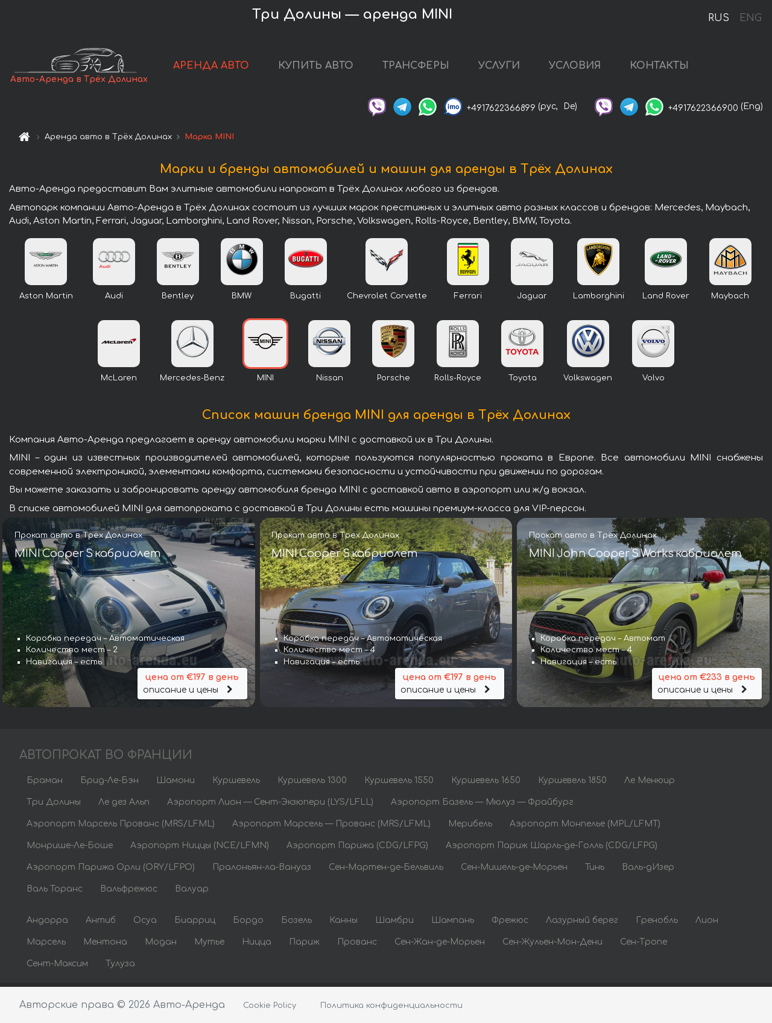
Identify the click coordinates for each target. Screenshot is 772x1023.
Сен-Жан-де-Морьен (439, 945)
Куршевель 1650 (485, 783)
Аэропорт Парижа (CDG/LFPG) (357, 849)
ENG (750, 18)
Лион (706, 923)
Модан (161, 945)
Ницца (256, 945)
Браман (45, 783)
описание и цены (192, 686)
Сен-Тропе (643, 945)
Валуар (192, 892)
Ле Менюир (649, 783)
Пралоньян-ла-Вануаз (261, 870)
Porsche (393, 381)
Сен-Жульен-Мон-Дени (552, 945)
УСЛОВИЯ (586, 67)
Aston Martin (46, 299)
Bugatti (305, 299)
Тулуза (120, 967)
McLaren (119, 381)
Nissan (329, 381)
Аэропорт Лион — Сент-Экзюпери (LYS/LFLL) (270, 805)
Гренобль (657, 923)
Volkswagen (587, 381)
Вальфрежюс (128, 892)
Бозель (296, 923)
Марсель (46, 945)
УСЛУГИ (510, 67)
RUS (718, 18)
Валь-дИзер (648, 870)
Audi (114, 299)
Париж (304, 945)
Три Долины (54, 805)
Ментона (105, 945)
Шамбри (394, 923)
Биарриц (194, 923)
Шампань (452, 923)
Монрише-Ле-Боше (70, 849)
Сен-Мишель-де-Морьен (514, 870)
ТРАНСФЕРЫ (427, 67)
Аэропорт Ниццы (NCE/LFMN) (199, 849)
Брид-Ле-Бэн (109, 783)
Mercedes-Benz (192, 381)
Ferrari (468, 299)
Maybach (730, 299)
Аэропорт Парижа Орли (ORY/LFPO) (111, 870)
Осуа (145, 923)
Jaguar (532, 299)
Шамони (175, 783)
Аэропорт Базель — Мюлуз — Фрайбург (482, 805)
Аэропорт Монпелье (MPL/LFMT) (585, 827)
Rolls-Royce (457, 381)
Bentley (178, 299)
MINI (265, 381)
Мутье (209, 945)
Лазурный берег (582, 923)
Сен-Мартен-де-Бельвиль (386, 870)
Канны (343, 923)
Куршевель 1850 (572, 783)
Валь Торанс (55, 892)
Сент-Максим (57, 967)
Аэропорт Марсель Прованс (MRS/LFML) (121, 827)
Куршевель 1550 (399, 783)
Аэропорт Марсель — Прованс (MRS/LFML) (331, 827)
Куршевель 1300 (312, 783)
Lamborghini (598, 299)
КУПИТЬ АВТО (327, 67)
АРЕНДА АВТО (223, 67)
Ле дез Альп (124, 805)
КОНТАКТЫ (670, 67)
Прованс (357, 945)
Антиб (101, 923)
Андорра (47, 923)
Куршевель (236, 783)
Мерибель (470, 827)
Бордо (248, 923)
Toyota (522, 381)
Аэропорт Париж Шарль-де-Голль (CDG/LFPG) (551, 849)
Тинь (594, 870)
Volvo (653, 381)
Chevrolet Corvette (387, 299)
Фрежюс (510, 923)
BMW (242, 299)
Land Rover (665, 299)
